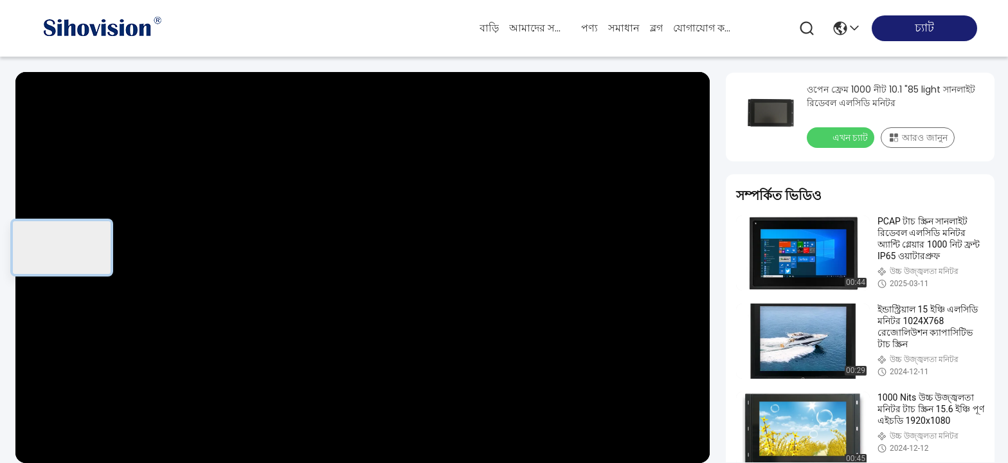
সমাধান (624, 28)
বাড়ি (489, 28)
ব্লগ (656, 28)
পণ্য (589, 28)
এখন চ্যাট (842, 137)
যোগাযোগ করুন (704, 28)
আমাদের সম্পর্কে (540, 28)
